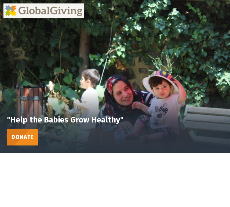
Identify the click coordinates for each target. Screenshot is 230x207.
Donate (22, 137)
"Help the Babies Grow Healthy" (65, 119)
